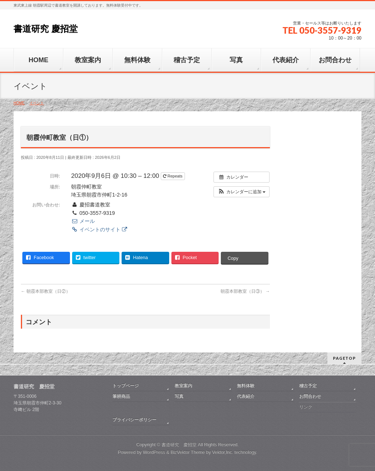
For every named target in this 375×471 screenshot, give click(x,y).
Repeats (173, 176)
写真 (179, 396)
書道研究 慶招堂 (46, 29)
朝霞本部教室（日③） (245, 291)
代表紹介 (246, 396)
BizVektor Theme (188, 452)
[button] (241, 192)
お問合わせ (310, 396)
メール (82, 221)
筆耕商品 (121, 396)
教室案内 (183, 385)
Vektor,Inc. (222, 452)
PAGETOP (344, 358)
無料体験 (246, 385)
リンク (305, 407)
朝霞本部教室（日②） (45, 291)
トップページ (125, 385)
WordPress (154, 452)
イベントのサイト (99, 229)
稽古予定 (308, 385)
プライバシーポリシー (134, 419)
